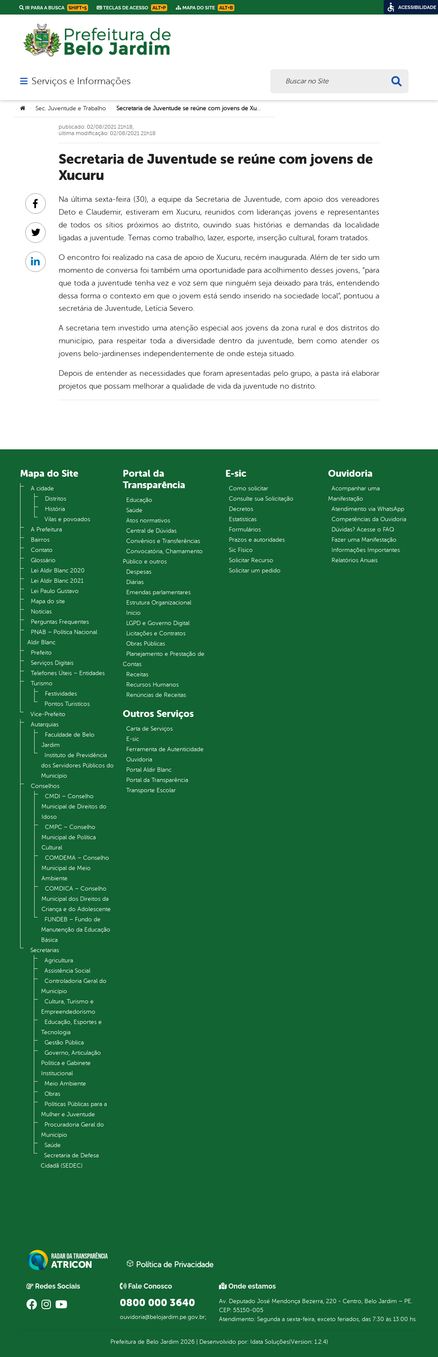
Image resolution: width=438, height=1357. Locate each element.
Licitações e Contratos (156, 633)
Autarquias (45, 724)
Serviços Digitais (52, 663)
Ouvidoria (139, 759)
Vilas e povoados (67, 519)
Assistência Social (67, 971)
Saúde (52, 1145)
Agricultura (58, 960)
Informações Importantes (365, 550)
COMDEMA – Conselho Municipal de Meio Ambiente (75, 868)
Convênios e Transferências (163, 541)
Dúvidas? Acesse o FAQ (362, 529)
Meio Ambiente (65, 1083)
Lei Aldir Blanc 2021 (57, 581)
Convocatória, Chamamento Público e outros (163, 556)
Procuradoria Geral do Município (72, 1129)
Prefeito (41, 652)
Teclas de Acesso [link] (132, 8)
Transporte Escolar (151, 790)
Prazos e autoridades (257, 540)
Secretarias (44, 950)
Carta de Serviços (149, 729)
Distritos (55, 499)
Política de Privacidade (169, 1264)
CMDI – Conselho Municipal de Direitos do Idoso (74, 806)
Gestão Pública (64, 1042)
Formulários (245, 529)
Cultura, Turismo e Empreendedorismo (68, 1006)
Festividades (61, 693)
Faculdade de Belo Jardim (68, 740)
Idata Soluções (269, 1342)
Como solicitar (248, 488)
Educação (139, 500)
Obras (52, 1094)
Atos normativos (148, 520)
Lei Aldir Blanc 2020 (58, 570)
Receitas (137, 674)
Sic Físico (241, 550)
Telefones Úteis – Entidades (68, 673)
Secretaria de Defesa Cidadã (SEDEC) (70, 1160)
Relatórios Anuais (354, 560)
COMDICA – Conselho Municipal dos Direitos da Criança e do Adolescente (76, 898)
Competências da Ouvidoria (368, 519)
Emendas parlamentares (158, 592)
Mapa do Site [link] (205, 8)
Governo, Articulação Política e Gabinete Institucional (71, 1063)
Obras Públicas (145, 643)
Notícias (41, 611)
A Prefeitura (46, 529)
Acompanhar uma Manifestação (354, 493)
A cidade (42, 488)
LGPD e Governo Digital (157, 623)
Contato (42, 550)
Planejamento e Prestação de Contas (163, 659)
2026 (187, 1342)
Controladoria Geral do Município (74, 986)
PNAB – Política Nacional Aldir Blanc (62, 637)
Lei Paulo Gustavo (55, 591)
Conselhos (45, 786)
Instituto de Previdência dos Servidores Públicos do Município (77, 765)
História (55, 509)
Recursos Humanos (152, 684)
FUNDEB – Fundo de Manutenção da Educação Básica (75, 929)
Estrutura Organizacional (158, 602)
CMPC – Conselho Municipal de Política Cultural (68, 837)
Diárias (135, 582)
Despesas (138, 572)
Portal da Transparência (157, 780)
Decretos (241, 509)
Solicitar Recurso (251, 560)
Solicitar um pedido (255, 570)
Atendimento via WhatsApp (367, 509)
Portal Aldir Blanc (149, 770)
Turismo (42, 683)
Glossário (43, 560)
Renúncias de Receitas (156, 695)
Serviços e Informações (81, 81)
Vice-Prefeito (47, 714)
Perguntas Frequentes (60, 622)
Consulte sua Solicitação (261, 499)
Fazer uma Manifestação (364, 540)
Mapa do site (48, 601)
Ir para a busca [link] (53, 8)
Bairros (40, 540)
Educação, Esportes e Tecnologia (71, 1027)
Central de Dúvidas (151, 531)
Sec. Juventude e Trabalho (71, 108)
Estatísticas (243, 519)
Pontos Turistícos (67, 704)
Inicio (133, 613)
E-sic (132, 739)
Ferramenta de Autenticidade (165, 749)
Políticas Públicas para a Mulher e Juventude (74, 1109)
